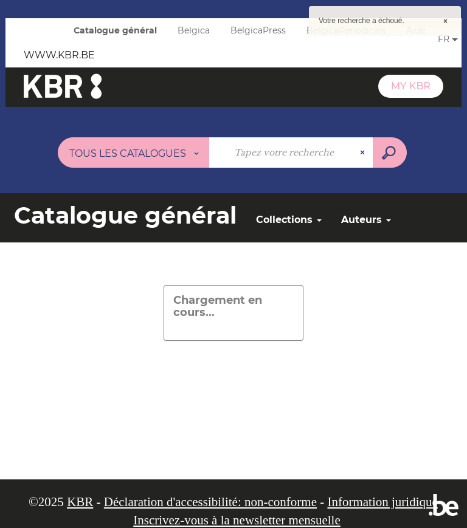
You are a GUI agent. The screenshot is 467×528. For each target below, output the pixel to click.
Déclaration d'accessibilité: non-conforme (210, 502)
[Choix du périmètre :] (134, 152)
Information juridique (382, 502)
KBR (80, 502)
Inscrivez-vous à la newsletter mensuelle (237, 520)
